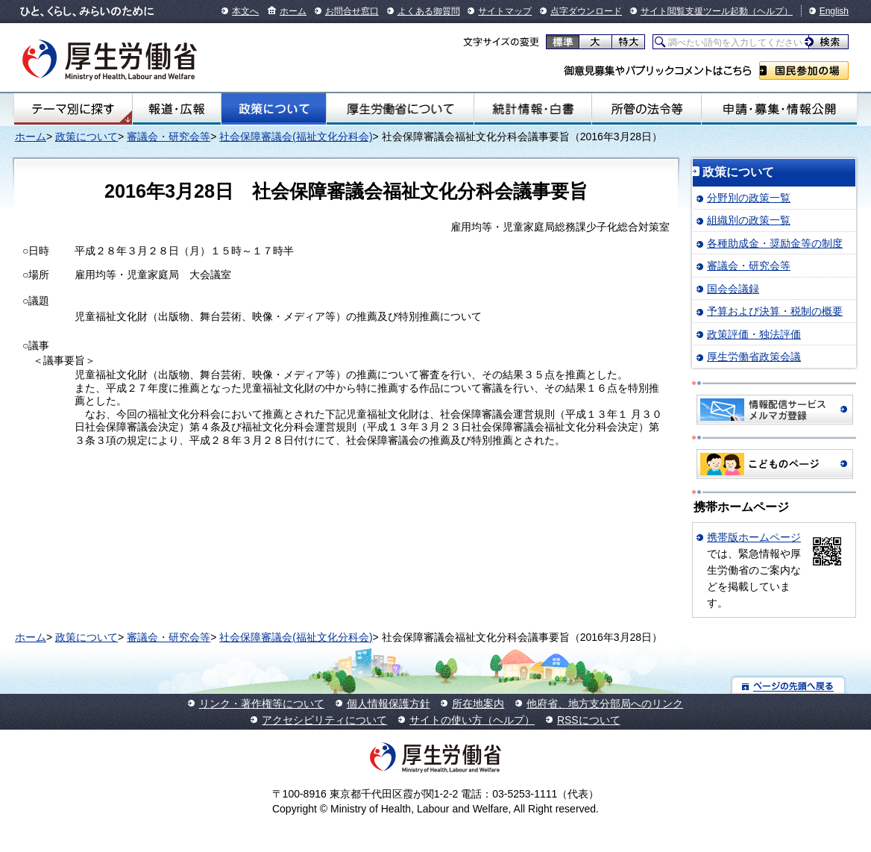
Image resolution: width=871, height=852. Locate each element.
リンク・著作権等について (261, 704)
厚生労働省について (400, 109)
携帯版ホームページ (754, 537)
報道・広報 (177, 109)
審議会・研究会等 (168, 136)
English (834, 11)
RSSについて (588, 720)
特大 (628, 41)
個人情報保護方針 (388, 704)
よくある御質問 (428, 11)
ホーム (293, 11)
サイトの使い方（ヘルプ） (472, 720)
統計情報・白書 (532, 109)
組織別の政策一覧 (748, 220)
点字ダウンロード (586, 11)
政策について (273, 109)
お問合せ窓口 (352, 11)
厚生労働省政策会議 (754, 357)
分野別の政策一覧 (748, 198)
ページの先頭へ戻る (789, 685)
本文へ (245, 11)
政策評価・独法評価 (754, 334)
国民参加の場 (804, 70)
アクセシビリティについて (324, 720)
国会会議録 (733, 289)
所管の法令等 (646, 109)
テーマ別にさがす (73, 109)
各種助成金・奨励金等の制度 (775, 243)
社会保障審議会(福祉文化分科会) (295, 136)
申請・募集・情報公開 (779, 109)
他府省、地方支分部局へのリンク (604, 704)
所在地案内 (478, 704)
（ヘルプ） (770, 11)
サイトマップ (505, 11)
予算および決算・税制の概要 (775, 311)
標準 (563, 41)
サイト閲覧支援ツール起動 (694, 11)
